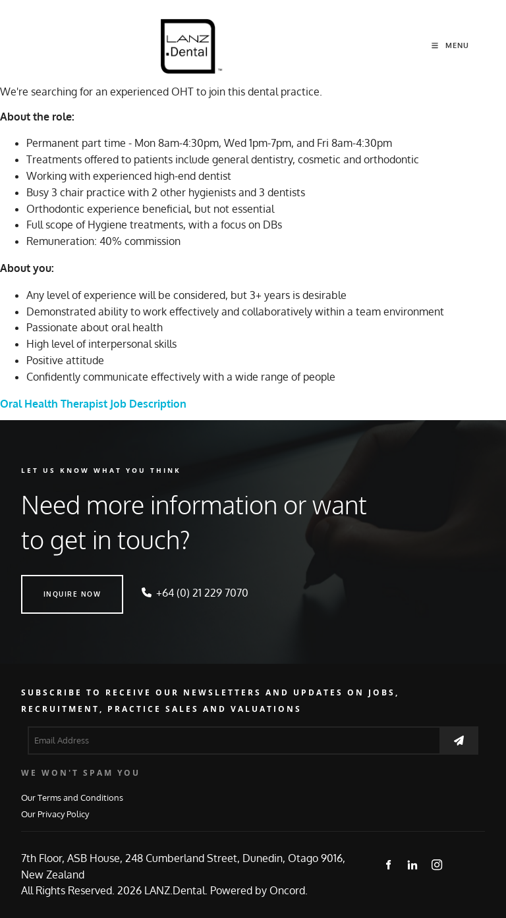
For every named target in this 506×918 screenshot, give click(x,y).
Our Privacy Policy (55, 813)
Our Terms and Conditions (72, 797)
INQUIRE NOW (50, 583)
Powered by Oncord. (259, 890)
